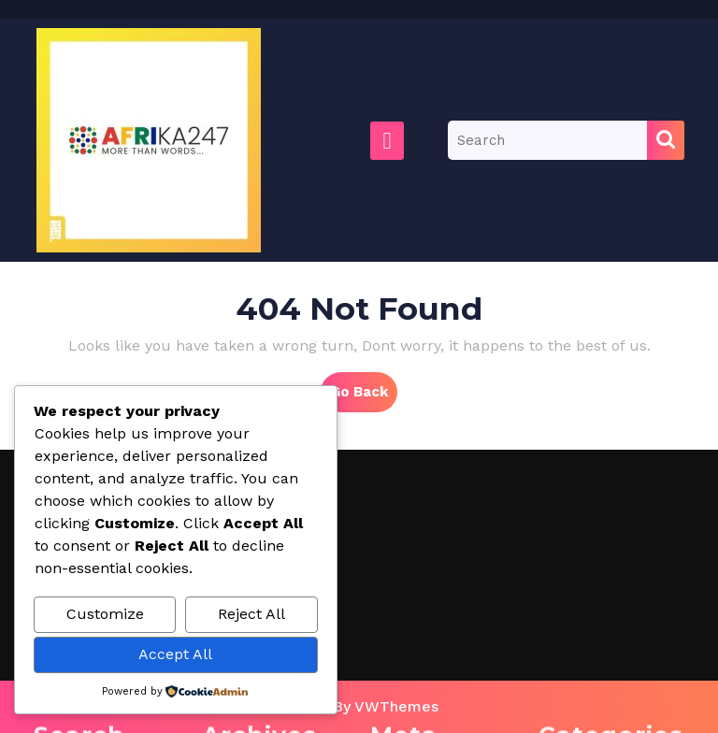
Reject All (251, 614)
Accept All (175, 654)
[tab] (387, 141)
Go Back (363, 396)
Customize (105, 614)
